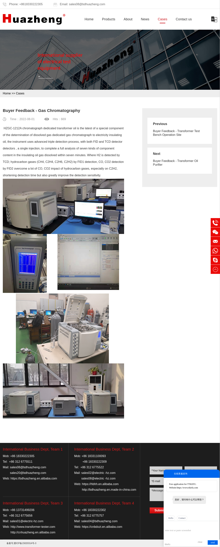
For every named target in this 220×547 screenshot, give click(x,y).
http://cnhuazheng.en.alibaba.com (33, 532)
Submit (160, 510)
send (213, 542)
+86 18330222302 (94, 510)
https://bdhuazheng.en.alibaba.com (34, 478)
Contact (182, 518)
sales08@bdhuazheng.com (87, 4)
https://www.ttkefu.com (187, 487)
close (200, 542)
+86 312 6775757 (92, 515)
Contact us (184, 19)
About (128, 19)
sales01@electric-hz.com (26, 521)
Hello (170, 518)
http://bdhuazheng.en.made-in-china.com (109, 489)
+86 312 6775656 (20, 515)
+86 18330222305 (22, 456)
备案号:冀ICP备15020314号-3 (21, 543)
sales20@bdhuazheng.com (28, 472)
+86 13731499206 (22, 510)
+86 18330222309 (94, 461)
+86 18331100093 (94, 456)
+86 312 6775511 (20, 461)
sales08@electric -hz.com (98, 478)
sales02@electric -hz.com (98, 472)
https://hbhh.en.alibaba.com (100, 484)
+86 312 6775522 (92, 467)
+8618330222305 (31, 4)
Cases (162, 19)
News (145, 19)
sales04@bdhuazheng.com (99, 521)
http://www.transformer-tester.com (33, 526)
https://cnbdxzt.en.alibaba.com (102, 526)
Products (108, 19)
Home (89, 19)
